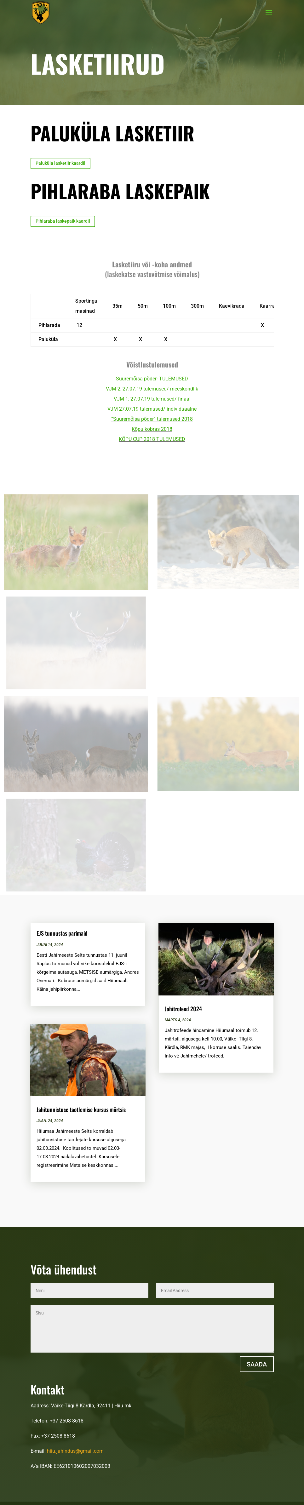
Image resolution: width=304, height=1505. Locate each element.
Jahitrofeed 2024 (183, 1009)
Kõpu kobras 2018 (152, 429)
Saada (257, 1364)
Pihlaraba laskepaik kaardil (63, 221)
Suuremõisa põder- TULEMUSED (152, 379)
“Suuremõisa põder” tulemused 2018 (152, 419)
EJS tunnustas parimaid (62, 933)
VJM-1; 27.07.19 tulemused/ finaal (152, 399)
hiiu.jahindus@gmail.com (75, 1451)
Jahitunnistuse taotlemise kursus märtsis (81, 1109)
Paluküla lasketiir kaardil (60, 163)
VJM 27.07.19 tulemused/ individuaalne (152, 409)
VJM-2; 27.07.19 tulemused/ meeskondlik (152, 389)
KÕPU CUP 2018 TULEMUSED (152, 439)
